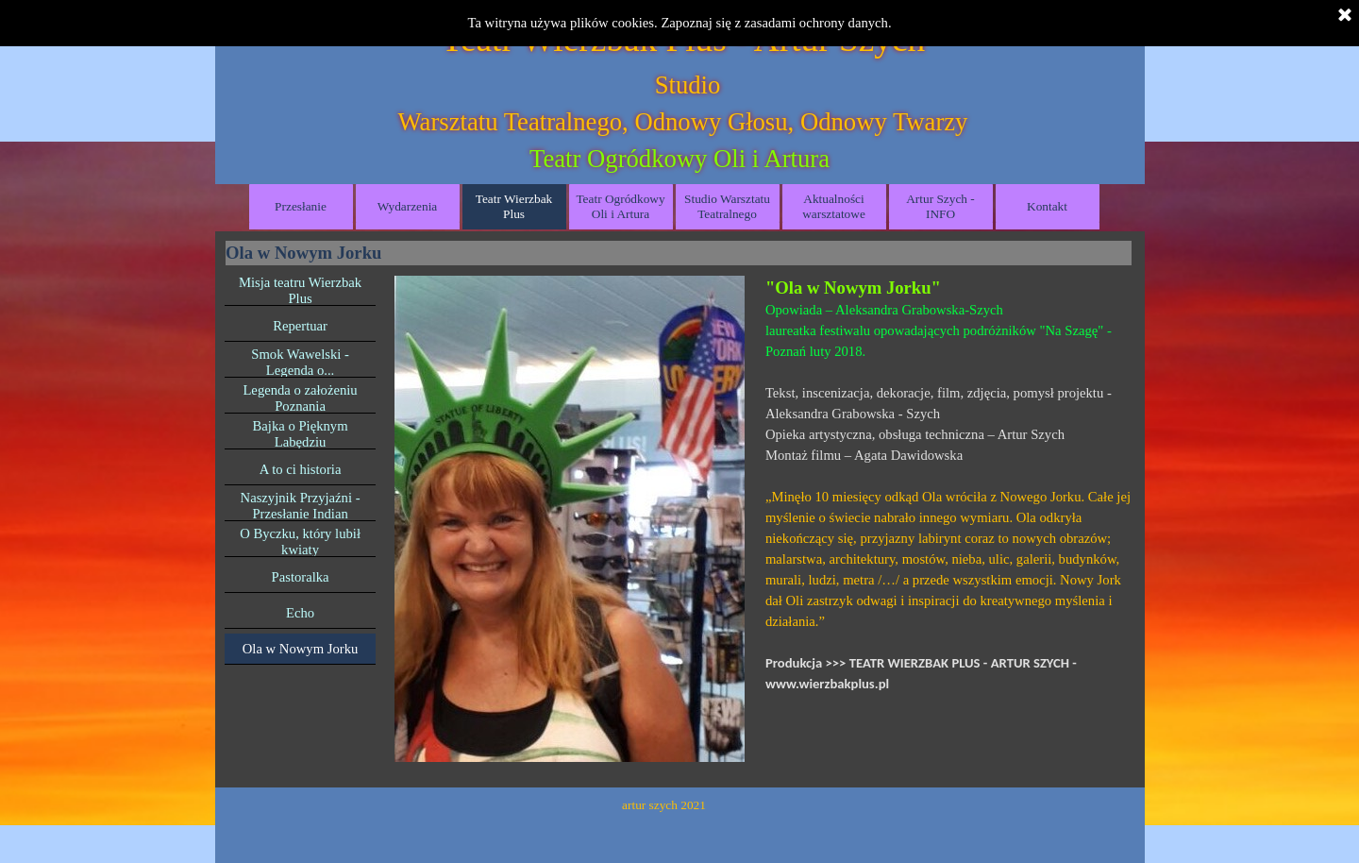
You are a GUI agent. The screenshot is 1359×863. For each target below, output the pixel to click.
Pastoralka (300, 576)
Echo (300, 612)
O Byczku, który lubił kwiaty (300, 541)
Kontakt (1047, 206)
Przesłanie (301, 206)
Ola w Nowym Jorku (301, 648)
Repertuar (300, 325)
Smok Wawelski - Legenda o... (300, 362)
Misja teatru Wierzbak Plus (300, 290)
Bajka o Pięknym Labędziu (300, 433)
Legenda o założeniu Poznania (300, 398)
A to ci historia (301, 469)
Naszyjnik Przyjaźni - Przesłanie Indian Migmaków (301, 513)
